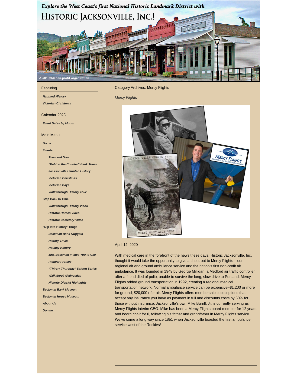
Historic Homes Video (64, 213)
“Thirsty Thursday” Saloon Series (72, 268)
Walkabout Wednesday (64, 275)
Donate (48, 310)
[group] (186, 287)
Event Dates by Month (58, 123)
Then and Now (58, 157)
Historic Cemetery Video (65, 220)
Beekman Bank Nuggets (65, 234)
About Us (49, 303)
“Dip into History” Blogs (60, 227)
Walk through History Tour (67, 192)
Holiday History (59, 247)
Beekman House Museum (61, 296)
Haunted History (54, 96)
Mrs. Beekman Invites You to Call (72, 254)
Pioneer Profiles (59, 261)
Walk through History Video (68, 206)
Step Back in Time (56, 199)
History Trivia (58, 241)
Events (48, 150)
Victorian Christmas (57, 103)
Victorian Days (58, 185)
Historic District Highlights (67, 282)
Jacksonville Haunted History (69, 171)
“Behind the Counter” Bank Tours (72, 164)
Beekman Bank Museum (60, 289)
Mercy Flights (126, 98)
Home (47, 143)
